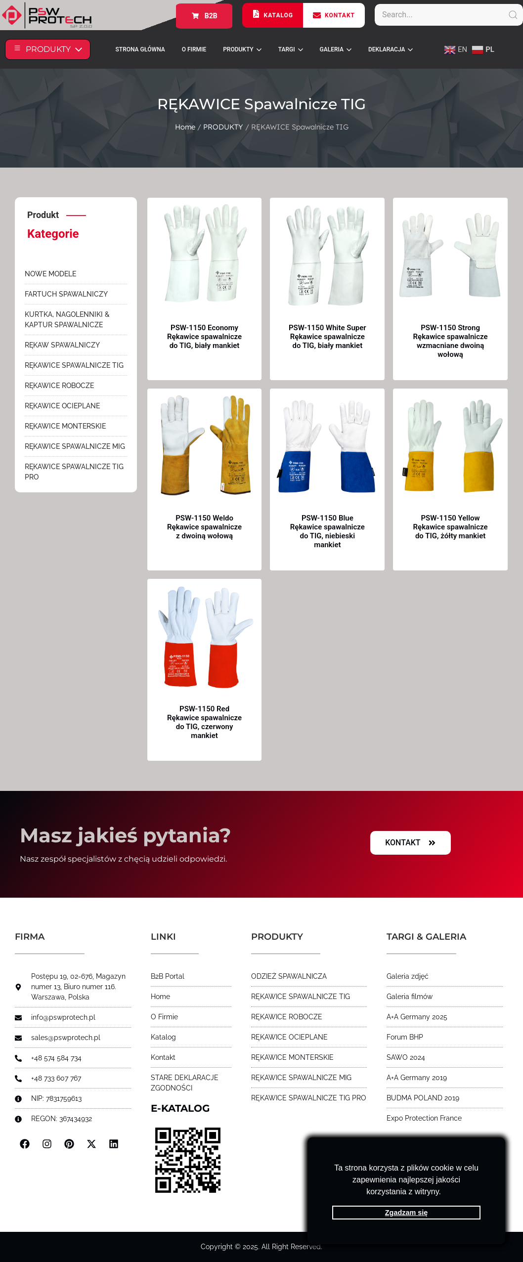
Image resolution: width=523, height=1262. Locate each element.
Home (185, 126)
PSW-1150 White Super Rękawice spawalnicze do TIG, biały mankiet (327, 336)
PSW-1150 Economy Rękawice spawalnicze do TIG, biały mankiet (204, 336)
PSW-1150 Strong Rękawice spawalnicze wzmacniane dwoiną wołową (450, 341)
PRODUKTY (223, 126)
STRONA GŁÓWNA (140, 49)
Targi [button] (290, 49)
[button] (444, 1192)
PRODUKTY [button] (242, 49)
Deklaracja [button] (390, 49)
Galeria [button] (335, 49)
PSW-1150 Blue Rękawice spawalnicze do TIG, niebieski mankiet (327, 531)
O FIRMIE (194, 49)
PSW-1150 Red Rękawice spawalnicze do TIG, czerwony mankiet (204, 722)
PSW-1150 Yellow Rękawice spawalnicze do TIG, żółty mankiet (450, 527)
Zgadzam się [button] (406, 1213)
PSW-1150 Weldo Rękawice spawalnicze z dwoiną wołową (204, 527)
